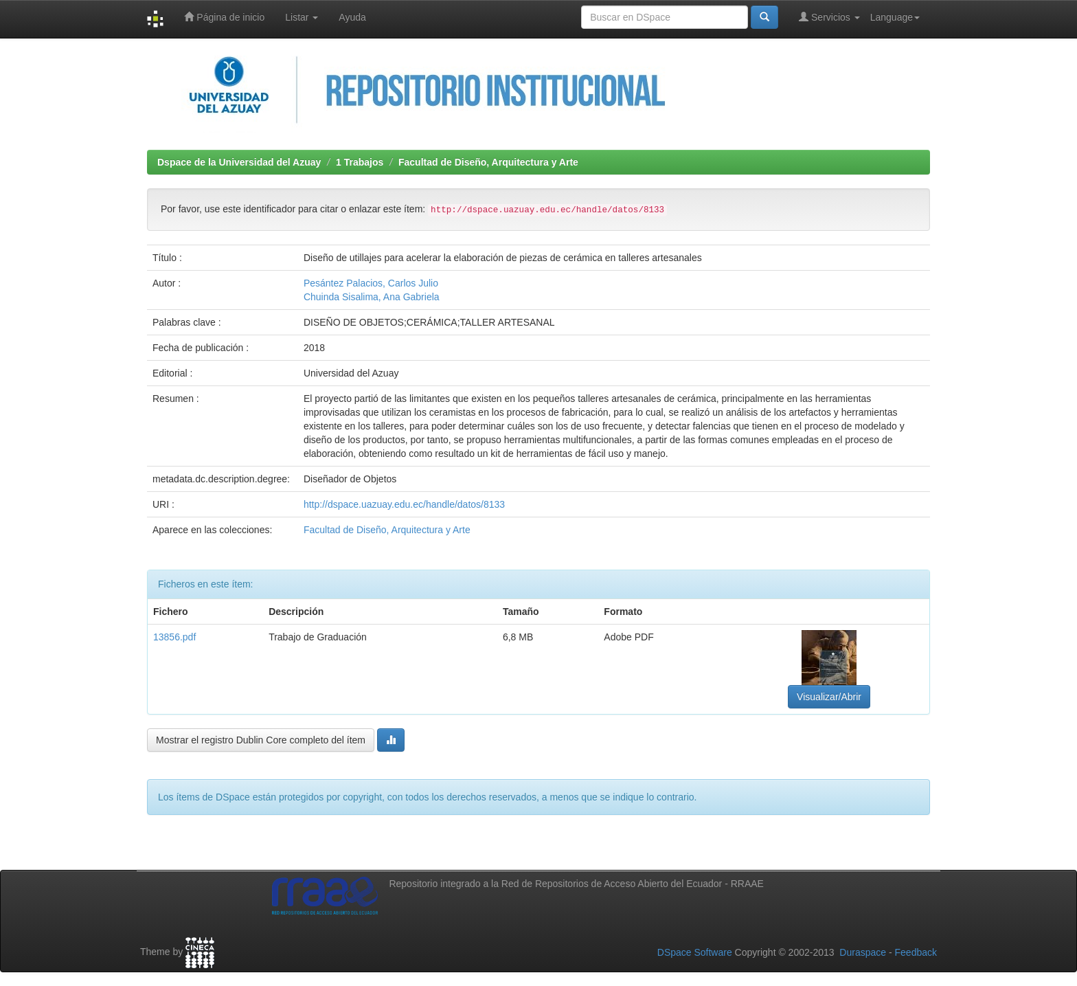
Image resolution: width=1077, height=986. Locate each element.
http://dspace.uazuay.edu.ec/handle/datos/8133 (404, 504)
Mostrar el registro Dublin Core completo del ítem (260, 740)
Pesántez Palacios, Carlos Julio (371, 283)
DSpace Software (694, 952)
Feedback (916, 952)
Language (895, 17)
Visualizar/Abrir (829, 696)
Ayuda (352, 17)
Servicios (829, 17)
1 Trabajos (359, 162)
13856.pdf (174, 636)
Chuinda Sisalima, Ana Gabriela (372, 296)
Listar (301, 17)
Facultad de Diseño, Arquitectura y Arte (488, 162)
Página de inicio (224, 17)
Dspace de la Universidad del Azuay (239, 162)
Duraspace (862, 952)
